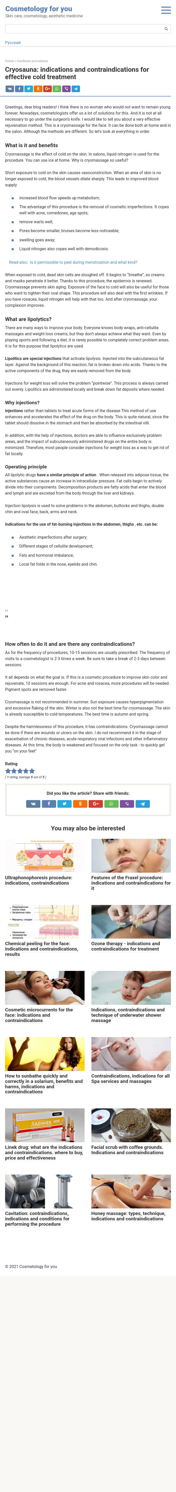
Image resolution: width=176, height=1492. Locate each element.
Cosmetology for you (38, 9)
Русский (13, 42)
